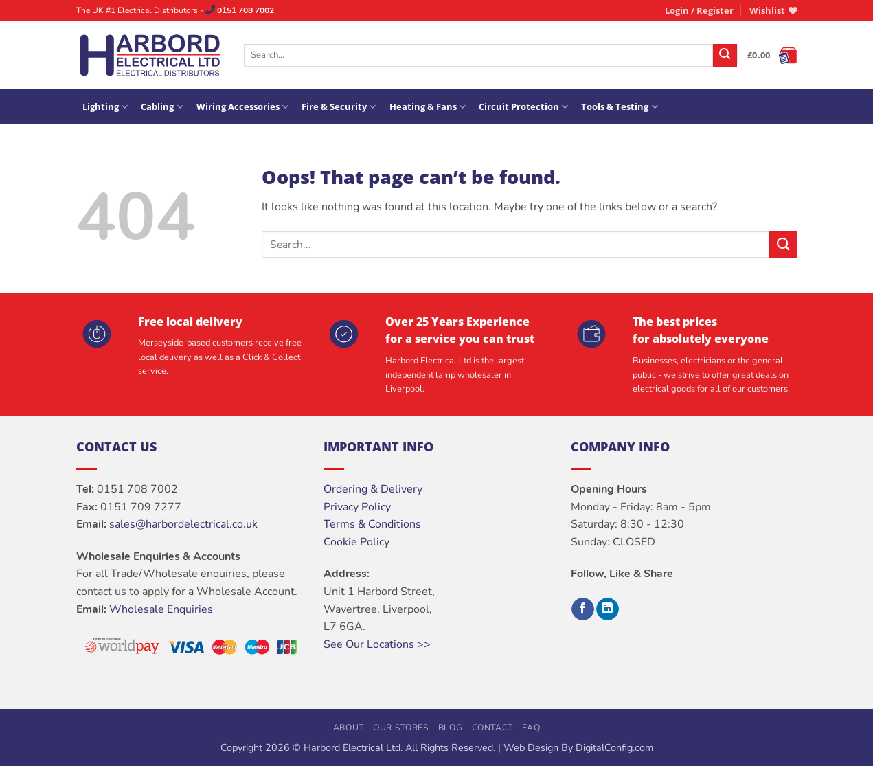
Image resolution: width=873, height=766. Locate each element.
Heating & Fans (427, 106)
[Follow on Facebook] (582, 609)
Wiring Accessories (242, 106)
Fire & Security (339, 106)
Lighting (105, 106)
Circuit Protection (523, 106)
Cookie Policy (356, 542)
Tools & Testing (619, 106)
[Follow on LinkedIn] (607, 609)
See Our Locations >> (377, 644)
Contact (492, 727)
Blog (450, 727)
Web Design (530, 747)
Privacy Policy (357, 507)
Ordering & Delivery (373, 489)
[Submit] (724, 55)
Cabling (162, 106)
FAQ (531, 727)
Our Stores (401, 727)
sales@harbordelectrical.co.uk (183, 524)
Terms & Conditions (372, 524)
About (348, 727)
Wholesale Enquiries (161, 609)
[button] (699, 10)
